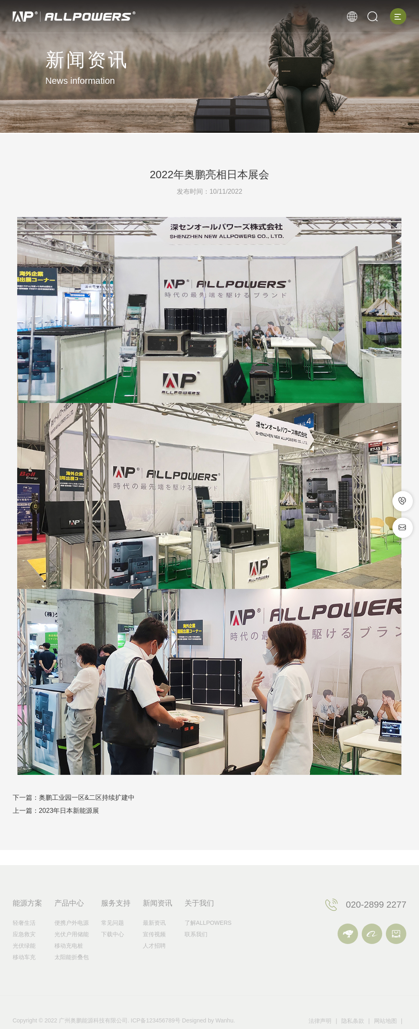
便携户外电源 (71, 938)
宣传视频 (154, 949)
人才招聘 (154, 961)
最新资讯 (154, 938)
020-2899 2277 (376, 920)
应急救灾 (24, 949)
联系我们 (196, 949)
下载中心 (112, 949)
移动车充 (24, 972)
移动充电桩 (68, 961)
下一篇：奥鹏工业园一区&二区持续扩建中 (74, 801)
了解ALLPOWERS (208, 938)
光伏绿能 (24, 961)
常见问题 (112, 938)
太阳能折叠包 (71, 972)
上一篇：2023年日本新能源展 (56, 814)
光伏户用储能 (71, 949)
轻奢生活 (24, 938)
